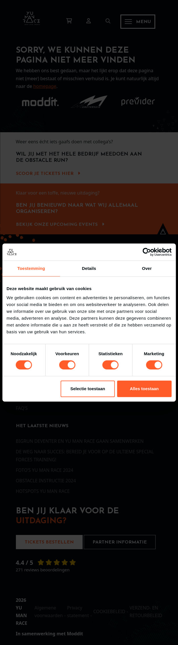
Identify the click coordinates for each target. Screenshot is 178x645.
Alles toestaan (144, 388)
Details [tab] (89, 268)
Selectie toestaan (87, 388)
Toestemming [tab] (31, 268)
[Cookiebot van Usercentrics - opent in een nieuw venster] (146, 252)
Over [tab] (147, 268)
